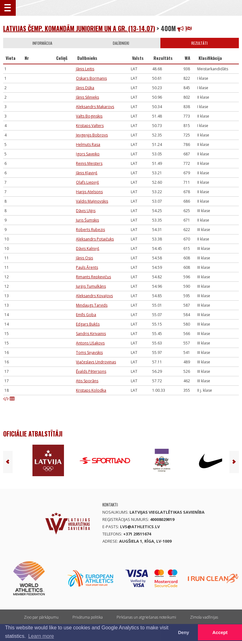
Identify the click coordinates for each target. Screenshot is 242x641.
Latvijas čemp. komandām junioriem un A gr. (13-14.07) (79, 28)
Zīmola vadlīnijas (204, 617)
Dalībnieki (121, 43)
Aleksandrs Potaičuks (95, 239)
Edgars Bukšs (88, 324)
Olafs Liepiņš (87, 182)
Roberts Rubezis (90, 229)
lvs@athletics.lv (140, 526)
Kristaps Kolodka (91, 390)
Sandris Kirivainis (91, 333)
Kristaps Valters (90, 125)
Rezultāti (199, 43)
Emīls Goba (86, 314)
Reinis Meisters (89, 163)
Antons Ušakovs (90, 343)
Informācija (42, 43)
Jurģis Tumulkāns (91, 286)
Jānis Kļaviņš (86, 173)
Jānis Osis (84, 258)
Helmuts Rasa (88, 144)
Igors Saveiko (88, 154)
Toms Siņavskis (89, 352)
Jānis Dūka (85, 87)
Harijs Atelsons (89, 191)
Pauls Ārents (87, 267)
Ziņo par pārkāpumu (41, 617)
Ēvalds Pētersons (91, 371)
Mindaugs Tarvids (91, 305)
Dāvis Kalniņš (87, 248)
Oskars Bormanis (91, 78)
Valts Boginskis (89, 116)
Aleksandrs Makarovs (95, 106)
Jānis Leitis (85, 69)
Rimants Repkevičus (93, 277)
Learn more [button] (41, 636)
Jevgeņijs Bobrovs (92, 135)
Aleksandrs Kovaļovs (94, 295)
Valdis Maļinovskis (92, 201)
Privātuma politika (87, 617)
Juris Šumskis (87, 220)
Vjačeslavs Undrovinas (96, 362)
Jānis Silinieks (87, 97)
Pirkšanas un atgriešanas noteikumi (146, 617)
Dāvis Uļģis (85, 210)
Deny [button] (183, 632)
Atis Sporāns (87, 381)
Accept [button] (220, 632)
